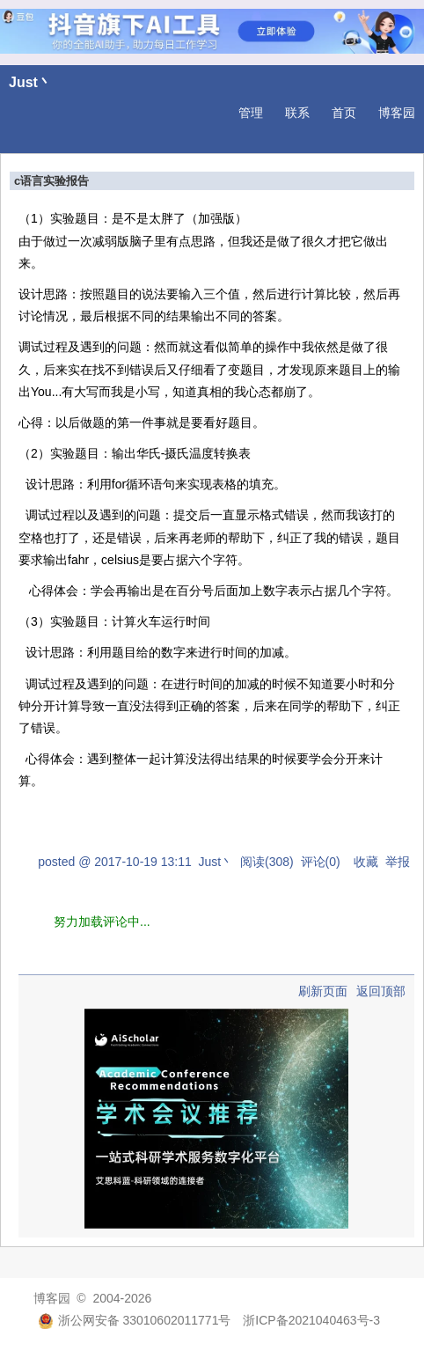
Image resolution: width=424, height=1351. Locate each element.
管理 (250, 113)
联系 (297, 113)
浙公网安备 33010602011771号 (134, 1320)
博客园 (396, 113)
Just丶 (30, 82)
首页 (344, 113)
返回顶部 (381, 991)
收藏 (366, 862)
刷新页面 (322, 991)
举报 (397, 862)
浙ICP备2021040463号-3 (311, 1320)
